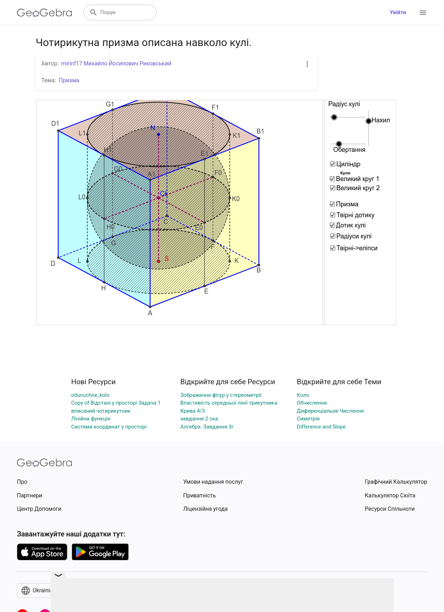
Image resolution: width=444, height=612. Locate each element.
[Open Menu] (423, 12)
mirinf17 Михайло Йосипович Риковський (116, 63)
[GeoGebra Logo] (44, 12)
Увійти (398, 12)
